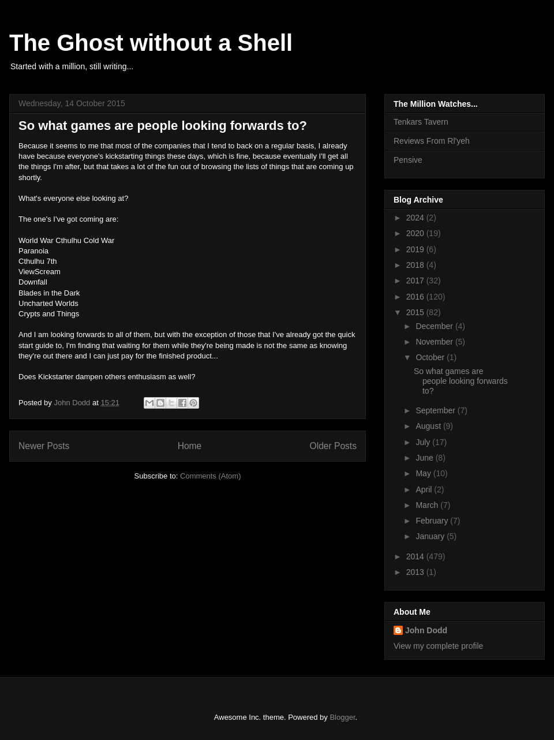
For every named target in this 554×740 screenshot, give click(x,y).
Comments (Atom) (210, 476)
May (424, 473)
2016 (416, 296)
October (431, 357)
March (427, 505)
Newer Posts (43, 446)
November (435, 341)
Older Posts (333, 446)
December (435, 326)
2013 (416, 572)
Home (190, 446)
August (429, 426)
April (424, 489)
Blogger (342, 717)
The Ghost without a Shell (151, 42)
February (432, 520)
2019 (416, 249)
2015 (416, 312)
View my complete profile (438, 646)
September (436, 410)
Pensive (408, 160)
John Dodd (426, 630)
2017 (416, 280)
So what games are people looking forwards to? (162, 125)
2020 (416, 233)
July (423, 442)
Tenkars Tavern (421, 121)
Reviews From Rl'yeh (432, 140)
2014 (416, 556)
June (425, 457)
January (431, 536)
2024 (416, 217)
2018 (416, 265)
